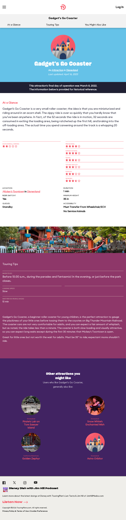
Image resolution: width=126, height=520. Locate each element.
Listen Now (16, 502)
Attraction (57, 70)
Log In (120, 7)
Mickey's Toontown (13, 191)
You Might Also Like (95, 24)
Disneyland (72, 70)
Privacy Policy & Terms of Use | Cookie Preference (25, 511)
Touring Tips (52, 24)
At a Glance (13, 24)
